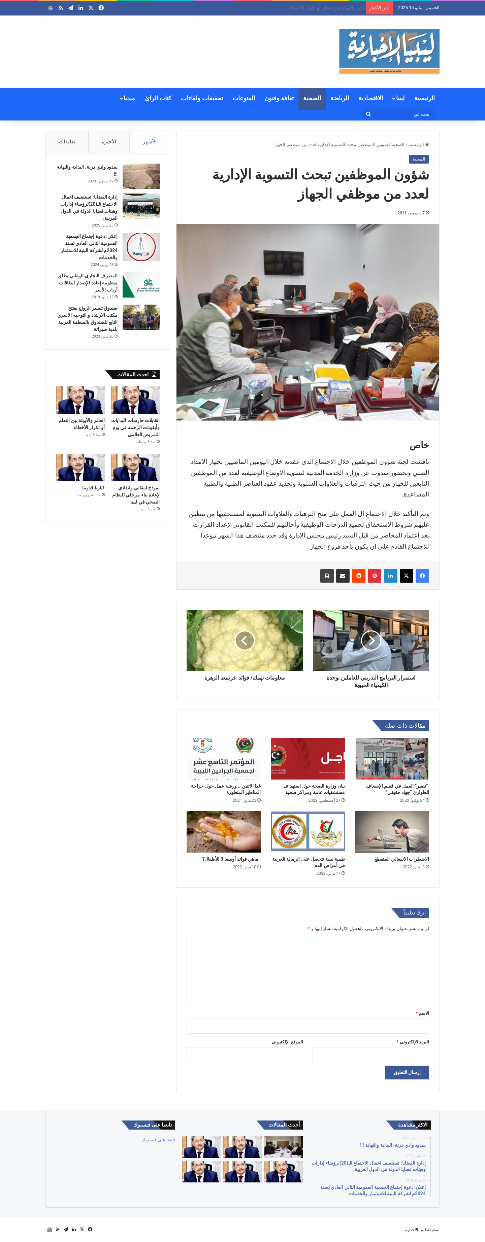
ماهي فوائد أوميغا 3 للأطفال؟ (231, 859)
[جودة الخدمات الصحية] (201, 1172)
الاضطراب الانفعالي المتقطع (402, 859)
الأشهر (150, 142)
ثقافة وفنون (279, 98)
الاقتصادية (370, 98)
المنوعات (243, 98)
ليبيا (400, 98)
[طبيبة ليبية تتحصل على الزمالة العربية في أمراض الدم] (308, 832)
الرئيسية (424, 98)
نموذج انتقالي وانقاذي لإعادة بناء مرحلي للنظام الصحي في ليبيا (136, 495)
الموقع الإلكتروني (287, 1041)
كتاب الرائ (158, 98)
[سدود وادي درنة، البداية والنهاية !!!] (141, 176)
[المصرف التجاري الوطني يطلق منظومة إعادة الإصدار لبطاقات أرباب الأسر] (141, 285)
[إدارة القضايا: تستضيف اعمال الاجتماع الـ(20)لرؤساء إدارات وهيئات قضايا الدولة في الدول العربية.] (141, 206)
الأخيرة (109, 142)
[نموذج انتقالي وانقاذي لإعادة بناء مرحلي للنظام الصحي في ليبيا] (135, 467)
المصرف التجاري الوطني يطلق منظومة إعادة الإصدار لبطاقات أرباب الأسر (88, 282)
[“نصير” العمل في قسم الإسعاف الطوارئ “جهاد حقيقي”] (392, 759)
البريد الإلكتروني (413, 1041)
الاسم (422, 1013)
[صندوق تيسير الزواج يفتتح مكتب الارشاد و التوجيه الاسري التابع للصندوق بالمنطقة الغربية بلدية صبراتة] (141, 317)
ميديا (129, 98)
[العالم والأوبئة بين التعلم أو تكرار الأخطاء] (80, 400)
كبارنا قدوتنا (93, 487)
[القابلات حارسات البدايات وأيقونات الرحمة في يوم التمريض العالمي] (135, 400)
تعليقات (67, 142)
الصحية (312, 98)
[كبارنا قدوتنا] (80, 467)
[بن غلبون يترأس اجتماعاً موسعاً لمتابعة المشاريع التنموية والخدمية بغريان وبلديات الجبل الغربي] (283, 1147)
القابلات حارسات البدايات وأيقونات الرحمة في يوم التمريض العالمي (297, 7)
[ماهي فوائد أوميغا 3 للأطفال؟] (224, 832)
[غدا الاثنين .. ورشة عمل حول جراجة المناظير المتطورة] (224, 759)
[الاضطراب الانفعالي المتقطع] (392, 832)
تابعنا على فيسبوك (158, 1139)
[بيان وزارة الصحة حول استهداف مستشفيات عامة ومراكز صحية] (308, 759)
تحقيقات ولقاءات (202, 98)
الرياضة (339, 98)
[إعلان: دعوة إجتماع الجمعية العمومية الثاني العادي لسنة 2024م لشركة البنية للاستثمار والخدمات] (141, 247)
